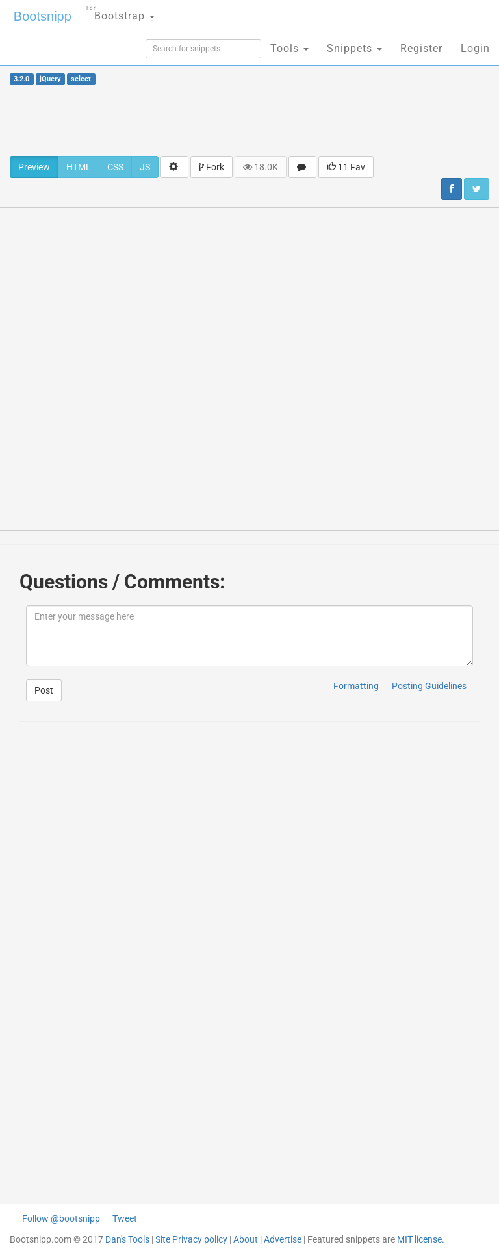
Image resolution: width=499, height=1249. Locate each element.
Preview (34, 167)
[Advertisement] (249, 120)
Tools (289, 48)
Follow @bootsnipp (61, 1218)
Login (475, 48)
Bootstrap (120, 12)
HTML (78, 167)
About (245, 1239)
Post (43, 690)
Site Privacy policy (191, 1239)
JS (145, 167)
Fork (211, 167)
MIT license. (420, 1239)
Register (421, 48)
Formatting (356, 686)
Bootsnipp (42, 16)
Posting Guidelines (429, 686)
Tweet (124, 1218)
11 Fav (346, 167)
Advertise (282, 1239)
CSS (115, 167)
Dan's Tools (127, 1239)
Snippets (354, 48)
